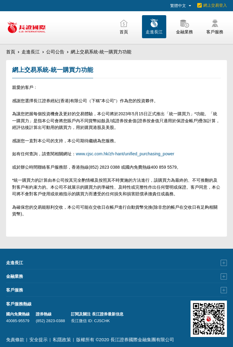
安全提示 (38, 339)
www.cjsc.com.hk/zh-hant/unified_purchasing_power (125, 153)
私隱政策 (62, 339)
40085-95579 (17, 320)
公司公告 (55, 51)
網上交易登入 (215, 5)
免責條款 (15, 339)
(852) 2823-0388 (50, 320)
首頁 (10, 51)
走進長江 (31, 51)
